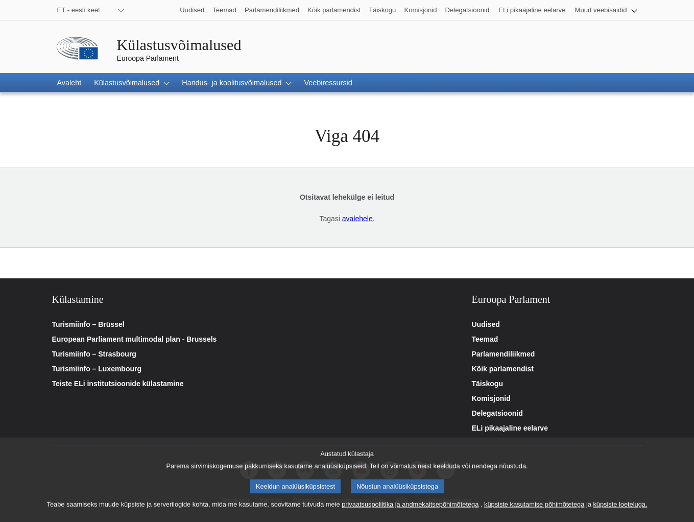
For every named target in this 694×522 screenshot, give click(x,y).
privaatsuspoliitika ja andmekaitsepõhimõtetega (410, 512)
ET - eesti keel (78, 10)
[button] (605, 10)
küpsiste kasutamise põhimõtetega (534, 512)
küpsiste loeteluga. (620, 512)
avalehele (357, 219)
